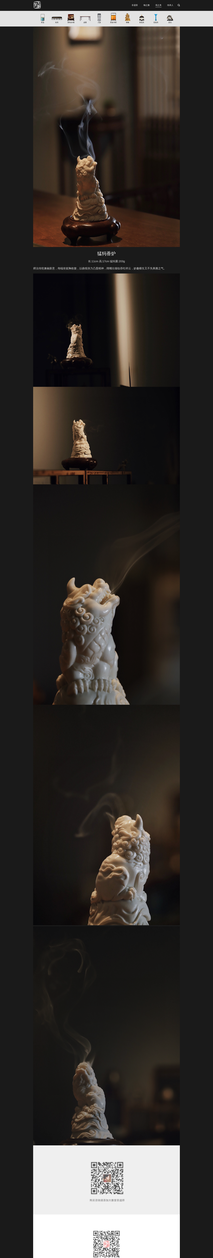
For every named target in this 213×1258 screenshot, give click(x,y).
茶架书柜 (113, 22)
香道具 (141, 22)
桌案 (85, 22)
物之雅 (146, 5)
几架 (99, 22)
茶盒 (42, 22)
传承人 (170, 5)
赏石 (170, 22)
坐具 (56, 22)
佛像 (127, 22)
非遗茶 (135, 5)
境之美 (158, 5)
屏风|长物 (71, 22)
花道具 (155, 22)
